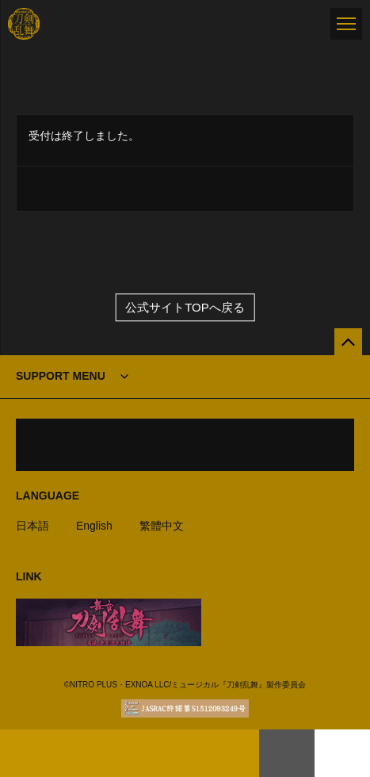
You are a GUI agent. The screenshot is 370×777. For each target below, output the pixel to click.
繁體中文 (161, 525)
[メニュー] (346, 24)
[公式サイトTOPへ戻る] (348, 342)
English (94, 525)
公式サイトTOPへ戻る (185, 307)
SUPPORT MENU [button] (60, 375)
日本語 (32, 525)
